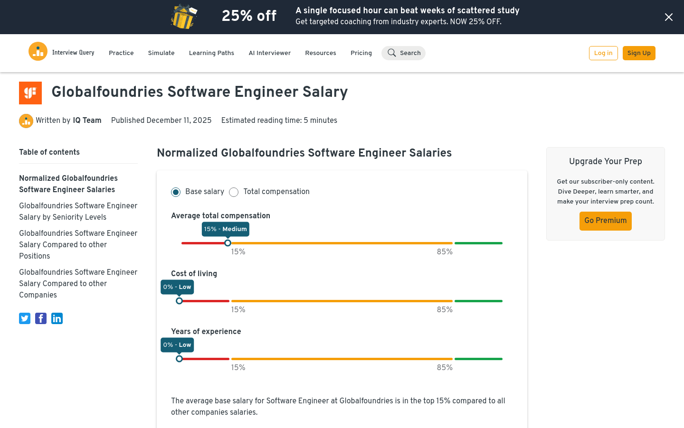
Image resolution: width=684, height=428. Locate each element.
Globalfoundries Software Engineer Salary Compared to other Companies (78, 284)
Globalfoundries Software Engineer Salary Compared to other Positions (78, 245)
